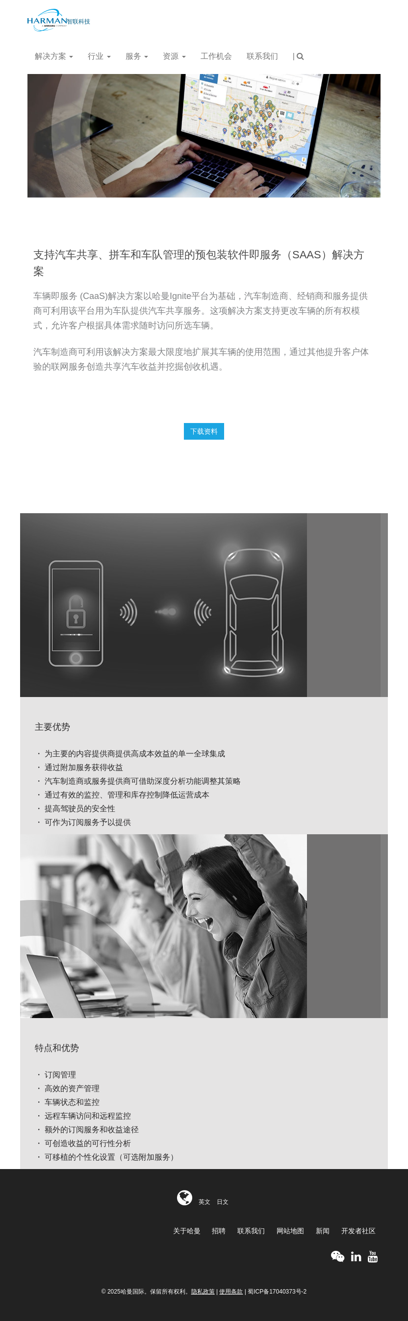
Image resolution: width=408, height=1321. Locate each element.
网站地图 (290, 1231)
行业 (99, 56)
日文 (223, 1201)
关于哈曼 (187, 1231)
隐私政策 (203, 1291)
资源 (174, 56)
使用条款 (231, 1291)
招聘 (219, 1231)
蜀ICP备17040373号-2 (277, 1291)
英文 (204, 1201)
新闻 (323, 1231)
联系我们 (262, 56)
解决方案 (54, 56)
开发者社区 (358, 1231)
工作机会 (216, 56)
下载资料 (204, 431)
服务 (137, 56)
